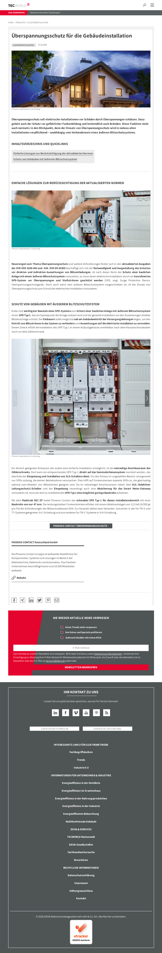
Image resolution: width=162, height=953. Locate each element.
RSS (106, 712)
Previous (15, 398)
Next (147, 398)
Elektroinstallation (38, 23)
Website (21, 578)
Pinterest (96, 712)
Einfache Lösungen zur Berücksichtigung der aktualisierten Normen (53, 153)
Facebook (65, 712)
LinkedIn (55, 712)
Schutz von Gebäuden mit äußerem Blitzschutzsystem (45, 159)
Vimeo (76, 712)
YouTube (86, 712)
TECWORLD (22, 5)
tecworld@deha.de (55, 660)
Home (11, 23)
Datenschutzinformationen (108, 653)
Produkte (21, 23)
